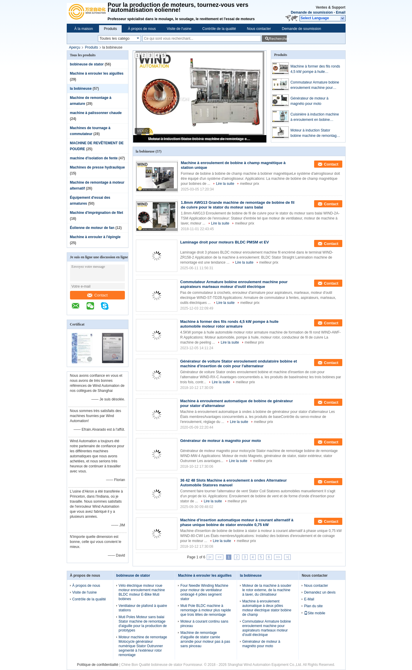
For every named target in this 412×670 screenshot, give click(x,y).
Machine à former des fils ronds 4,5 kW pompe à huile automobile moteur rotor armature (315, 69)
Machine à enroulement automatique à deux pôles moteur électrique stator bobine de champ (266, 608)
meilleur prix (249, 184)
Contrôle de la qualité (219, 29)
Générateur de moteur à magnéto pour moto (309, 101)
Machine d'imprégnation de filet (96, 213)
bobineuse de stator (87, 64)
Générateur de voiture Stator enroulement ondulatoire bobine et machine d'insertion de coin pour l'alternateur (238, 363)
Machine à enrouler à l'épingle (95, 237)
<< (219, 557)
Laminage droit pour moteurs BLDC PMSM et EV (224, 242)
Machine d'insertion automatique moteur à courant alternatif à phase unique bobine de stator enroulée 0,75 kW (237, 522)
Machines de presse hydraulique (97, 167)
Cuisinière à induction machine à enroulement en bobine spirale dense (314, 117)
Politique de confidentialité (97, 665)
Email (340, 12)
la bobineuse (81, 88)
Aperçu (74, 47)
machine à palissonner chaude (96, 113)
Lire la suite (225, 184)
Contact (97, 295)
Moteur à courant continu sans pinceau (204, 623)
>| (287, 557)
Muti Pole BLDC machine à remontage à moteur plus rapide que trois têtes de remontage (205, 610)
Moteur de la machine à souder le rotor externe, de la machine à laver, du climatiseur (266, 590)
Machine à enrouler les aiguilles (97, 73)
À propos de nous (142, 29)
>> (278, 557)
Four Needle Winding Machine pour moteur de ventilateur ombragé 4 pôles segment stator (204, 592)
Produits (110, 29)
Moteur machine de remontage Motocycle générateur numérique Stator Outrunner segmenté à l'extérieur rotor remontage (143, 646)
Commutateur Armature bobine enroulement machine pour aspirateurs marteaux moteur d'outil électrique (314, 85)
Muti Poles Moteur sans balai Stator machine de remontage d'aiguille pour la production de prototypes (143, 623)
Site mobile (314, 613)
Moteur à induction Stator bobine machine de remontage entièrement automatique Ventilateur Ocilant (200, 139)
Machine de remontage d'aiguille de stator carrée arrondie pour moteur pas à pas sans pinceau (205, 639)
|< (210, 557)
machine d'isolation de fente (94, 158)
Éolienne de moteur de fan (92, 228)
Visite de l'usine (179, 29)
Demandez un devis (319, 592)
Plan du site (313, 606)
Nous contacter (259, 29)
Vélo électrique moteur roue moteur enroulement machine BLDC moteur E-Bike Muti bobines (142, 592)
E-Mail (309, 599)
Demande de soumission (312, 12)
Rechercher (278, 38)
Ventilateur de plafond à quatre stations (143, 608)
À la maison (83, 29)
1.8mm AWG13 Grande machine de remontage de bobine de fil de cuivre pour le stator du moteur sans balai (238, 204)
